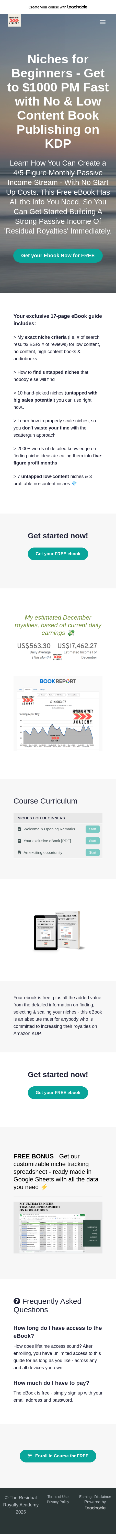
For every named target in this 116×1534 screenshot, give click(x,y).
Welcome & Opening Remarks (59, 829)
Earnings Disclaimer (95, 1497)
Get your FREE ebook (58, 553)
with (58, 7)
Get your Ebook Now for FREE (58, 255)
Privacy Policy (58, 1502)
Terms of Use (58, 1497)
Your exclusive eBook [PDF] (59, 840)
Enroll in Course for (58, 1456)
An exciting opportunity (59, 852)
